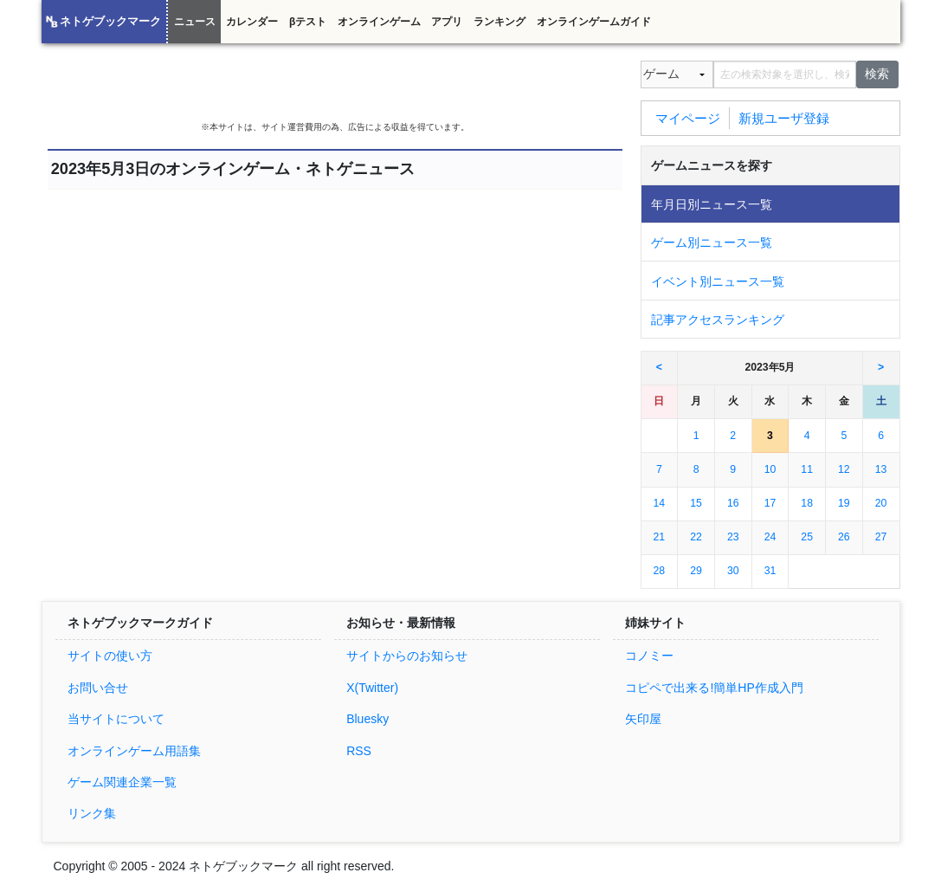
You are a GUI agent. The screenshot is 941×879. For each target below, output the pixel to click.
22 (696, 537)
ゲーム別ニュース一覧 (711, 242)
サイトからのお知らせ (406, 655)
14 (660, 503)
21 (660, 537)
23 (733, 537)
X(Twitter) (372, 688)
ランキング (499, 22)
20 (881, 503)
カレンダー (252, 22)
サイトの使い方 (110, 655)
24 (770, 537)
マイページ (687, 117)
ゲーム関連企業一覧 (122, 782)
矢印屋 (643, 719)
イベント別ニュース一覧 (717, 281)
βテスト (307, 22)
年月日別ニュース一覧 (711, 204)
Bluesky (367, 719)
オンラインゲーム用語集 (134, 751)
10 (770, 469)
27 (881, 537)
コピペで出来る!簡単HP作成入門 (713, 688)
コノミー (649, 655)
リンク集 (92, 813)
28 (660, 571)
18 (807, 503)
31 (770, 571)
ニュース (195, 22)
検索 (877, 74)
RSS (358, 751)
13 (881, 469)
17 (770, 503)
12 (844, 469)
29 (696, 571)
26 (844, 537)
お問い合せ (98, 688)
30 (733, 571)
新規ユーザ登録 (783, 117)
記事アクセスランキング (717, 319)
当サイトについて (116, 719)
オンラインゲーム (379, 22)
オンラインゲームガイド (594, 22)
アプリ (446, 22)
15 (696, 503)
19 (844, 503)
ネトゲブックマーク (110, 22)
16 (733, 503)
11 (807, 469)
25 (807, 537)
